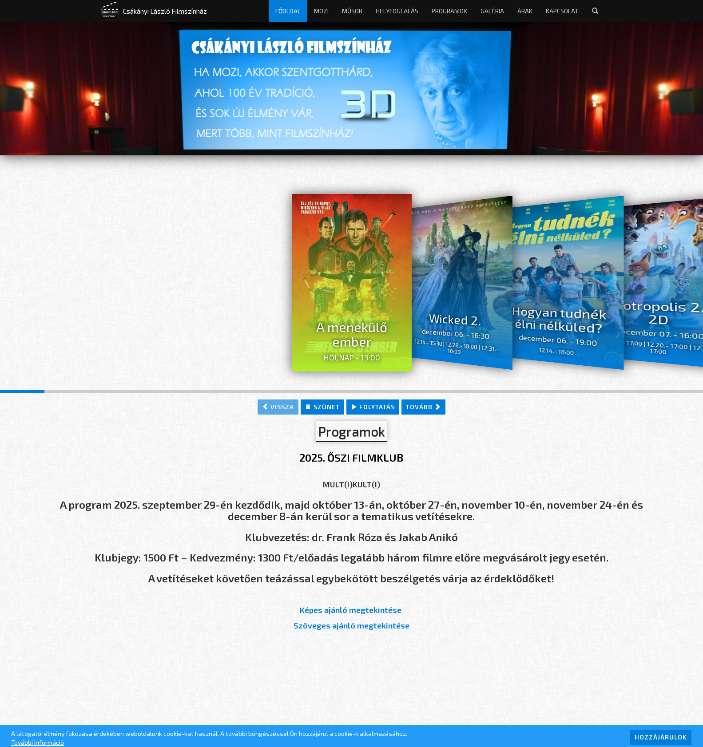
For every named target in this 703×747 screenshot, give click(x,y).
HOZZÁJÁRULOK (661, 737)
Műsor (352, 11)
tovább (423, 407)
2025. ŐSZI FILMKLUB (351, 457)
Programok (449, 11)
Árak (524, 11)
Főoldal (288, 11)
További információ (37, 742)
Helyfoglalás (397, 11)
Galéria (492, 11)
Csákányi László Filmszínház (165, 11)
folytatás (373, 407)
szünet (322, 407)
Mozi (321, 11)
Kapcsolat (562, 11)
